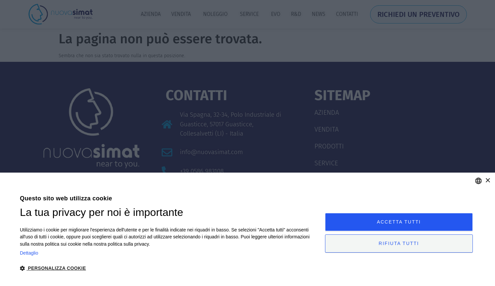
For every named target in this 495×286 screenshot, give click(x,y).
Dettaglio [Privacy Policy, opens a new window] (29, 253)
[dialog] (247, 229)
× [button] (487, 180)
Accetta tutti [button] (399, 221)
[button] (168, 268)
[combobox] (478, 181)
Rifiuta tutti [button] (399, 243)
